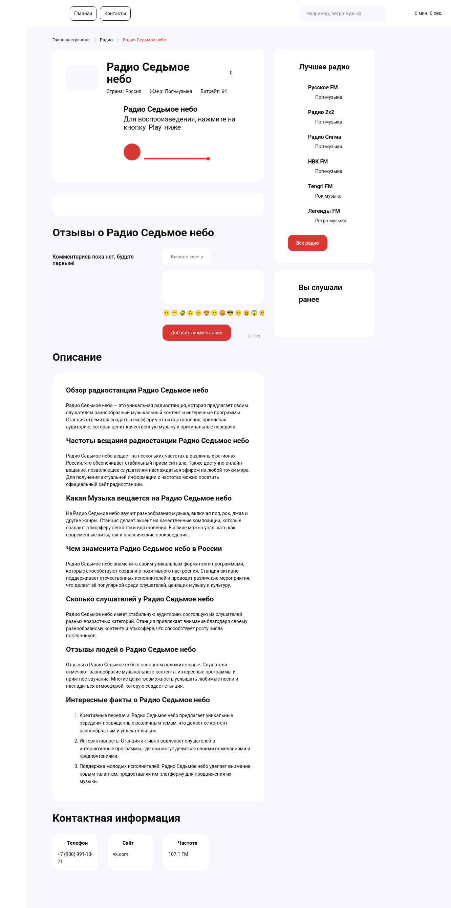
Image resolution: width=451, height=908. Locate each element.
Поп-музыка (178, 91)
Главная (83, 13)
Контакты (115, 13)
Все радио (307, 243)
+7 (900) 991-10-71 (75, 857)
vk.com (120, 854)
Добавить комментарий (196, 332)
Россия (133, 91)
